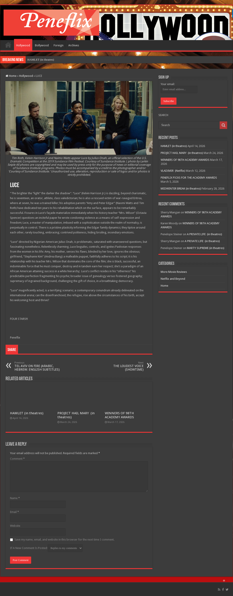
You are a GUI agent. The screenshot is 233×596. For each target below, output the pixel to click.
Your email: (168, 84)
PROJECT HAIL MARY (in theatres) (182, 153)
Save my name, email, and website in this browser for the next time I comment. (64, 539)
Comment (17, 458)
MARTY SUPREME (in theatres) (205, 248)
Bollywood (42, 45)
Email (14, 512)
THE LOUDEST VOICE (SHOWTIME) (121, 366)
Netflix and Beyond (173, 278)
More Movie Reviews (174, 272)
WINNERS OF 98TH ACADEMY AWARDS (119, 415)
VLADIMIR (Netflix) (173, 170)
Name (15, 498)
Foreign (58, 45)
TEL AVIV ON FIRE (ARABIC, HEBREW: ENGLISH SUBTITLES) (37, 366)
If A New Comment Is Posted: (46, 548)
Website (15, 525)
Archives (73, 45)
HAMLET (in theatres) (40, 59)
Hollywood (23, 45)
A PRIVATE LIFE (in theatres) (204, 234)
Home (8, 44)
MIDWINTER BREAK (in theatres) (181, 188)
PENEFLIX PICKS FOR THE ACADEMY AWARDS (189, 177)
